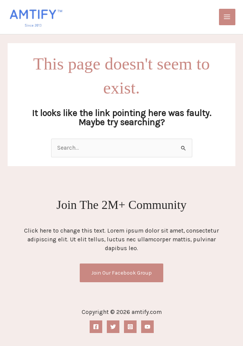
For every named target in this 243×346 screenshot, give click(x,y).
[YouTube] (147, 326)
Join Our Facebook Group (121, 273)
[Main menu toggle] (227, 17)
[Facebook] (96, 326)
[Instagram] (130, 326)
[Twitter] (113, 326)
